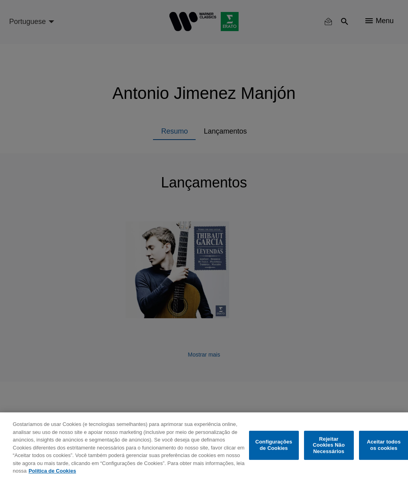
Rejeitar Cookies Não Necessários (329, 445)
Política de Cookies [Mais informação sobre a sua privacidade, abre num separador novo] (52, 471)
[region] (204, 445)
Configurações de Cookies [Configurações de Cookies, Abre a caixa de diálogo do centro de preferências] (273, 445)
